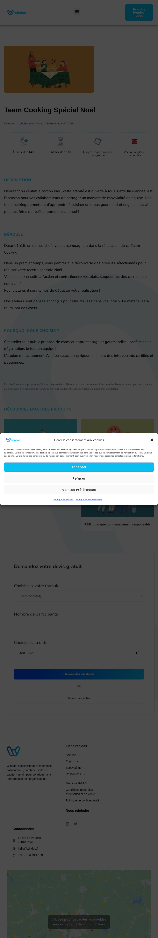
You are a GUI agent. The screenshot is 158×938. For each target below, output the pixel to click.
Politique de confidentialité (89, 499)
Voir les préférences (79, 490)
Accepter (79, 467)
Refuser (79, 478)
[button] (152, 440)
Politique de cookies (63, 499)
